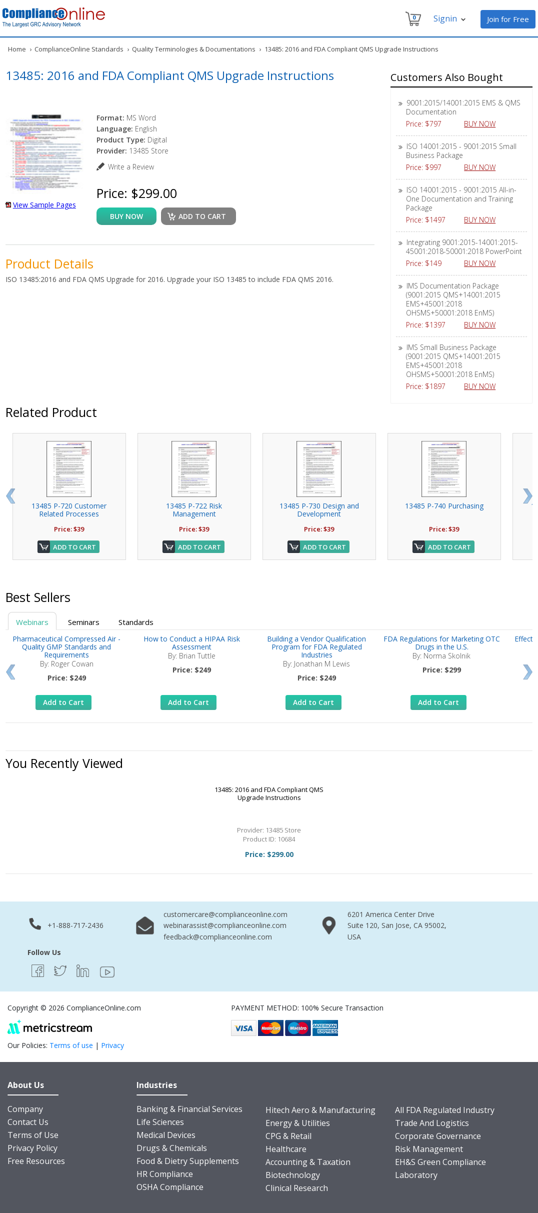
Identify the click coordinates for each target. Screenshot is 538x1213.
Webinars (32, 622)
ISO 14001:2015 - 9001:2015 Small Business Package (461, 151)
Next (527, 496)
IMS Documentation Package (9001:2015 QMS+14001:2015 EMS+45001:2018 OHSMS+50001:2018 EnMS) (453, 299)
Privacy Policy (33, 1148)
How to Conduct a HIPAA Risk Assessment (192, 643)
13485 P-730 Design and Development (319, 509)
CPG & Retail (289, 1136)
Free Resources (36, 1161)
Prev (10, 496)
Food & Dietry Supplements (187, 1161)
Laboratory (416, 1175)
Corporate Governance (438, 1136)
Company (25, 1109)
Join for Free (508, 19)
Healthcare (286, 1149)
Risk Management (429, 1149)
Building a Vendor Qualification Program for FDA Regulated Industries (316, 647)
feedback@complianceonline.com (218, 937)
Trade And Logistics (432, 1123)
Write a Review (131, 167)
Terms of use (71, 1045)
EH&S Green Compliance (440, 1162)
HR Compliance (164, 1174)
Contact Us (28, 1122)
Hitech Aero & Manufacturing (321, 1110)
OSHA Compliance (170, 1187)
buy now (126, 216)
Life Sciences (160, 1122)
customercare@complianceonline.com (226, 914)
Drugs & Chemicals (171, 1148)
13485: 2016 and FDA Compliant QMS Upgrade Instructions (269, 793)
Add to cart (202, 216)
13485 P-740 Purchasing (444, 505)
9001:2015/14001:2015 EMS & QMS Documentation (463, 107)
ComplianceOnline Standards (79, 49)
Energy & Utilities (298, 1123)
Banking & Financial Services (189, 1109)
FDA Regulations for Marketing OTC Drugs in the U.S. (442, 643)
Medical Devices (166, 1135)
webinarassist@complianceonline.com (225, 925)
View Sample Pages (44, 205)
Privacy (112, 1045)
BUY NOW (484, 123)
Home (17, 49)
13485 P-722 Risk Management (194, 509)
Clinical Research (297, 1188)
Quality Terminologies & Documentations (194, 49)
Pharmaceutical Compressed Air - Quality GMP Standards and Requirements (66, 647)
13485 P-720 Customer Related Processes (69, 509)
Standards (136, 622)
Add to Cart (74, 547)
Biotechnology (293, 1175)
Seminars (84, 622)
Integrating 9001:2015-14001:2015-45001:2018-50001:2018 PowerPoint (464, 247)
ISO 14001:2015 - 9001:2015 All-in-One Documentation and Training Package (461, 198)
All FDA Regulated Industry (444, 1110)
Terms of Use (33, 1135)
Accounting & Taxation (308, 1162)
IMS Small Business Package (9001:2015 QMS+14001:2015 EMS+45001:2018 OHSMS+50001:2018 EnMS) (453, 360)
